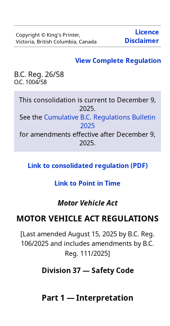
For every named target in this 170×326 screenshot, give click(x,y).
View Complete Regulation (118, 60)
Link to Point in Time (87, 183)
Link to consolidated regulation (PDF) (88, 165)
